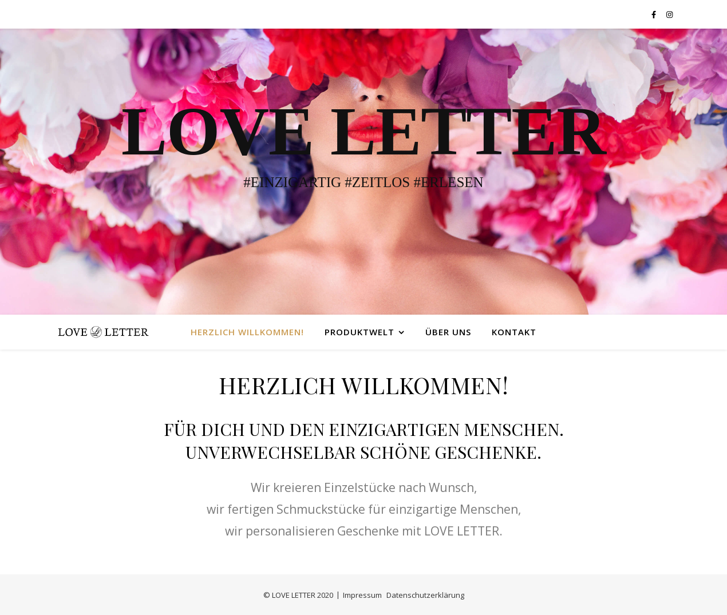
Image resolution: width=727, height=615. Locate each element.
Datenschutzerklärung (425, 595)
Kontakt (514, 332)
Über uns (448, 332)
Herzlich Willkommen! (247, 332)
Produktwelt (359, 332)
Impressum (362, 595)
